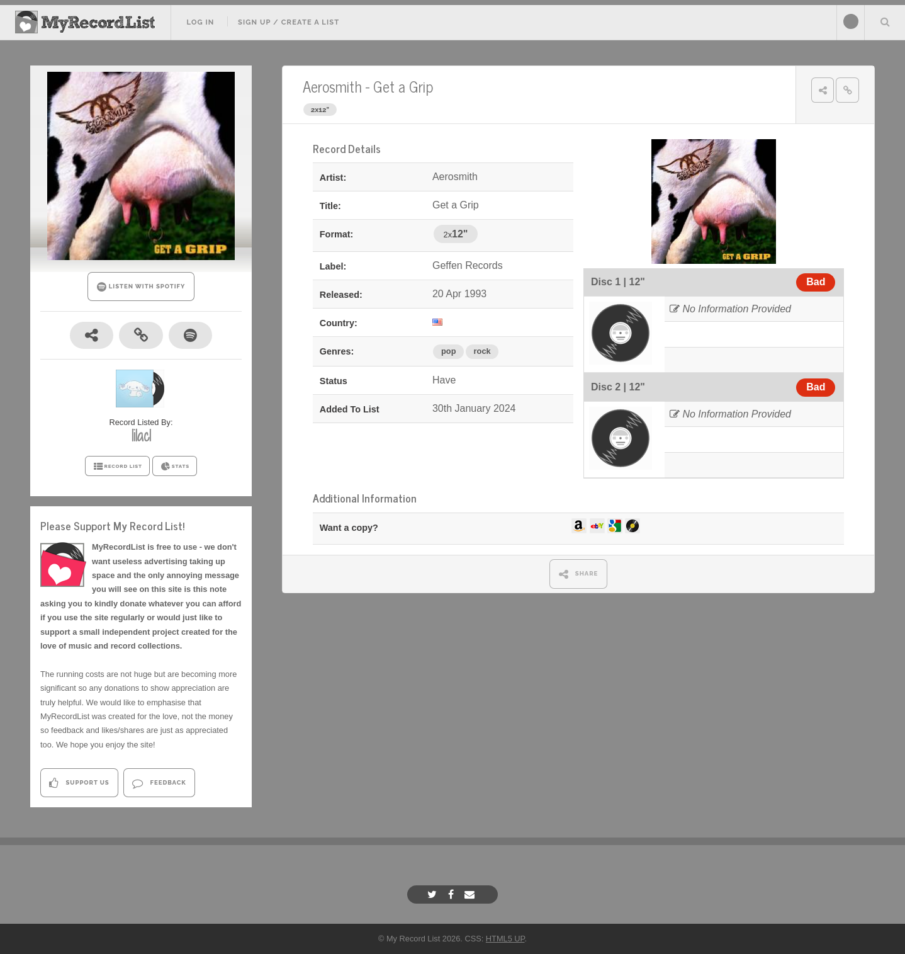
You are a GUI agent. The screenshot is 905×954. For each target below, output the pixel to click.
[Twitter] (433, 894)
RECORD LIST (117, 466)
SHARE (579, 574)
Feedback (159, 783)
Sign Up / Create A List (288, 22)
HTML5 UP (505, 938)
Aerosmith (332, 86)
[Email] (471, 894)
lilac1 (141, 436)
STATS (174, 466)
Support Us (79, 783)
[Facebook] (452, 894)
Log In (200, 22)
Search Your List (885, 21)
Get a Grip (403, 86)
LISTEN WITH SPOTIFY (141, 286)
